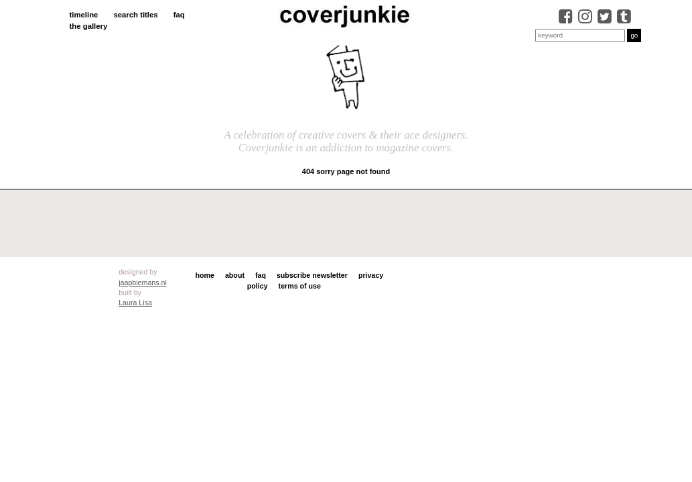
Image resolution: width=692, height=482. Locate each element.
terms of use (300, 286)
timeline (84, 15)
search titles (135, 15)
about (235, 275)
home (205, 275)
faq (179, 15)
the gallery (89, 26)
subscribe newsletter (312, 275)
